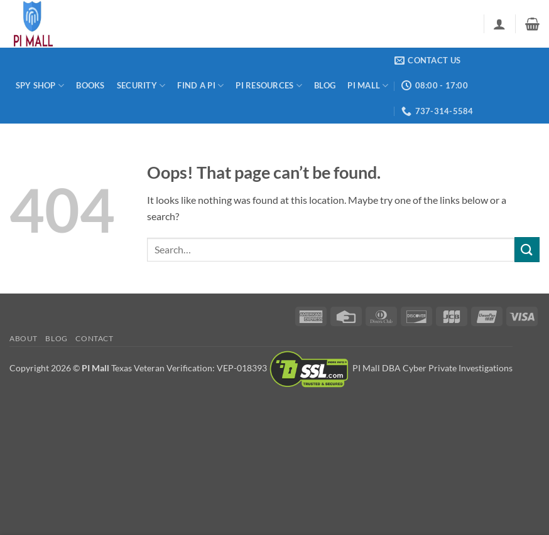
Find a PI (200, 86)
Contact (94, 338)
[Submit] (527, 249)
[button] (499, 24)
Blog (324, 85)
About (23, 338)
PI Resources (269, 86)
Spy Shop (40, 86)
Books (90, 85)
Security (141, 86)
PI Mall (367, 86)
